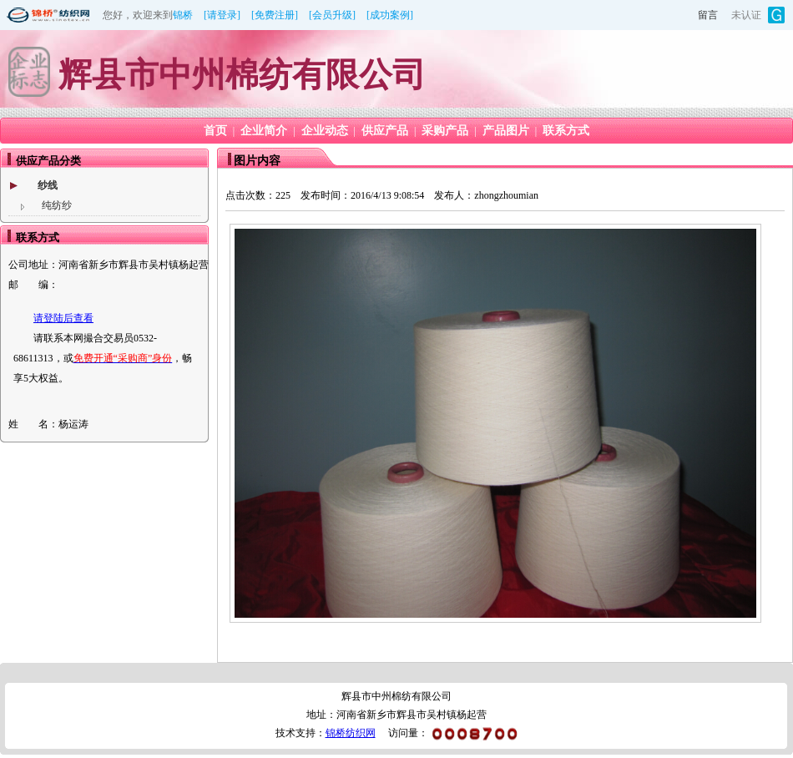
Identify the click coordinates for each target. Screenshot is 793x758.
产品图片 (505, 130)
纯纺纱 (57, 205)
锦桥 (183, 15)
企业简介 (263, 130)
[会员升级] (332, 15)
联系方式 (566, 130)
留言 (708, 15)
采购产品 (445, 130)
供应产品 (384, 130)
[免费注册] (274, 15)
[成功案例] (389, 15)
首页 (215, 130)
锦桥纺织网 (351, 733)
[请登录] (222, 15)
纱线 (48, 185)
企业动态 (324, 130)
